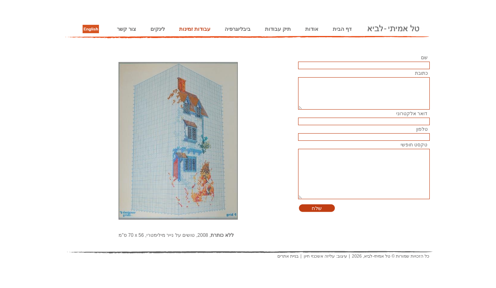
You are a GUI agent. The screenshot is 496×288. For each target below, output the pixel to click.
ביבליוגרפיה (238, 29)
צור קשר (126, 29)
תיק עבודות (278, 29)
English (91, 29)
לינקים (157, 29)
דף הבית (342, 29)
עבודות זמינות (195, 29)
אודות (311, 29)
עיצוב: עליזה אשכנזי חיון (325, 256)
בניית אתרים (287, 256)
